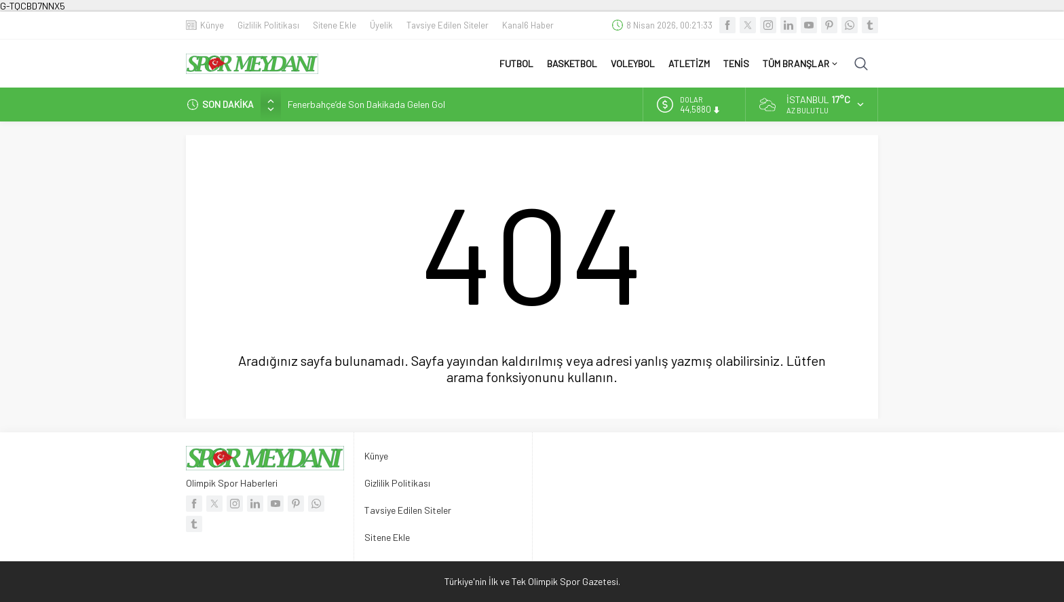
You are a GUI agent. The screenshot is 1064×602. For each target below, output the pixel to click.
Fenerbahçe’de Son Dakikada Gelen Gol (366, 104)
